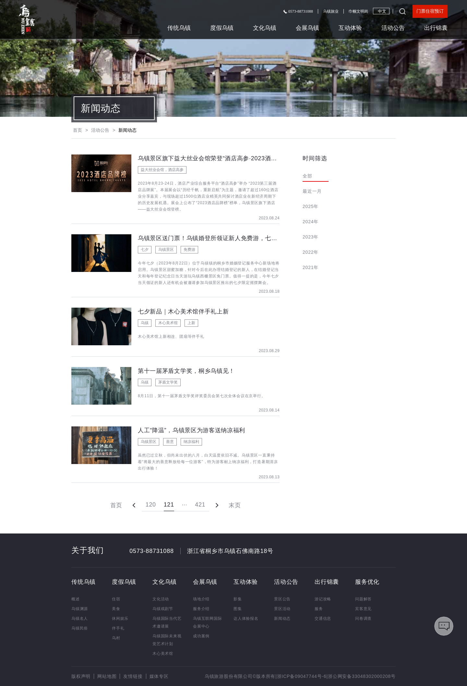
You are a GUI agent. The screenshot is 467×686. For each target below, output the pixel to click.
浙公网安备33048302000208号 (362, 676)
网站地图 (106, 676)
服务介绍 (201, 608)
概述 (75, 599)
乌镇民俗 (79, 628)
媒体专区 (159, 676)
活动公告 (393, 28)
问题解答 (363, 599)
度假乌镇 (222, 28)
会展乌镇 (307, 28)
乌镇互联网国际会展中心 (207, 622)
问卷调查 (363, 618)
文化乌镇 (264, 28)
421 (200, 504)
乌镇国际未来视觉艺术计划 (167, 640)
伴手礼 (118, 628)
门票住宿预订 (430, 11)
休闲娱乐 (120, 618)
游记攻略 (323, 599)
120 (151, 504)
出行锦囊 (436, 28)
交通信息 (323, 618)
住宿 (116, 599)
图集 (238, 608)
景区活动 (282, 608)
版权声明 (80, 676)
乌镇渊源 (79, 608)
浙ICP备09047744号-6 (302, 676)
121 (169, 504)
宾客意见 (363, 608)
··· (184, 504)
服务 (319, 608)
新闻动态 (282, 618)
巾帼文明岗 (358, 11)
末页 (235, 505)
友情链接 (132, 676)
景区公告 (282, 599)
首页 (77, 130)
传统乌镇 (179, 28)
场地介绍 (201, 599)
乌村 (116, 638)
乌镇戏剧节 (162, 608)
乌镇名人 (79, 618)
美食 (116, 608)
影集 (238, 599)
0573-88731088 (298, 11)
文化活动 (160, 599)
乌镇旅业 (331, 11)
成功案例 (201, 636)
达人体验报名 (246, 618)
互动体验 (350, 28)
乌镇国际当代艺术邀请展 (167, 622)
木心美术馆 (162, 653)
